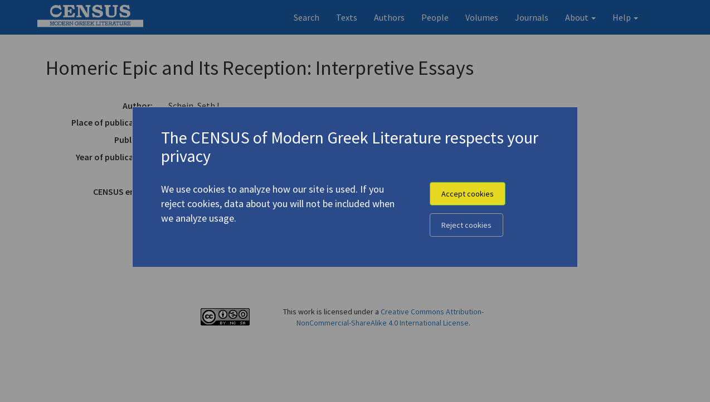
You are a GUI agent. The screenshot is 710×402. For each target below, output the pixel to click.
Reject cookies (466, 225)
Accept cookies (467, 194)
